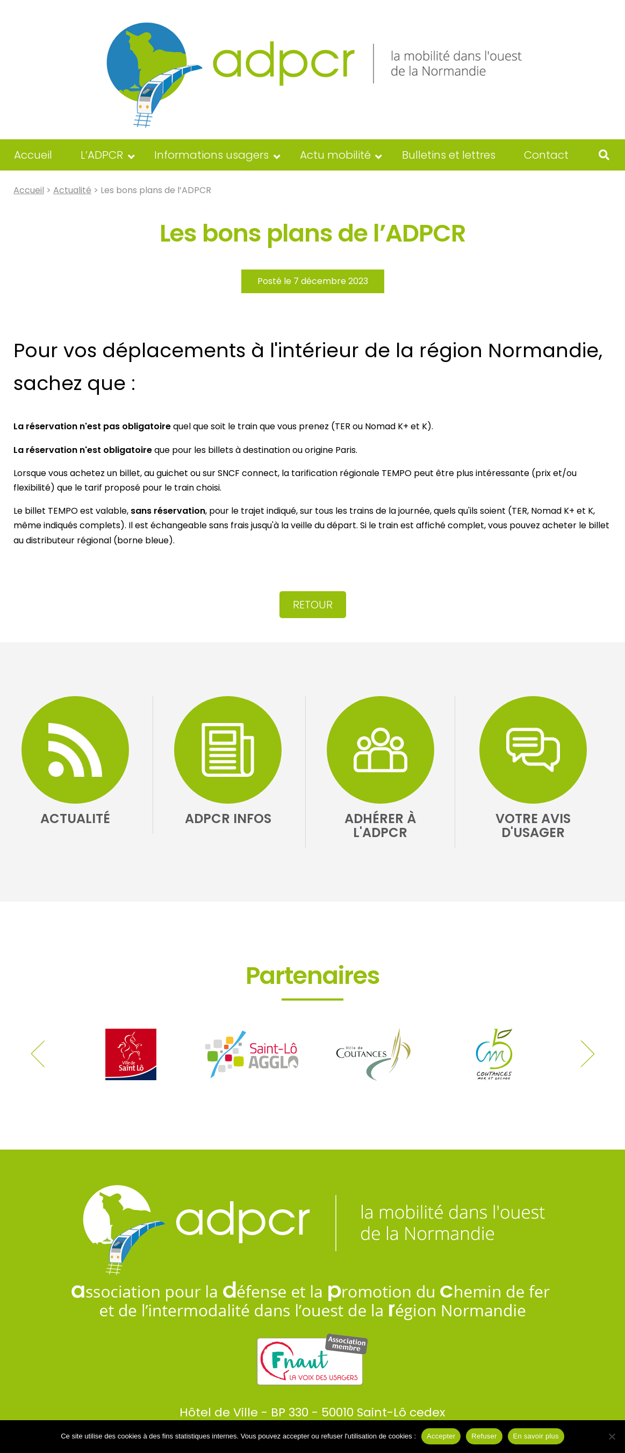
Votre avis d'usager (533, 825)
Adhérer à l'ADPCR (380, 825)
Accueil (28, 190)
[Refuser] (611, 1436)
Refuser (484, 1436)
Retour (313, 604)
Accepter (441, 1436)
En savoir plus (536, 1436)
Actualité (72, 190)
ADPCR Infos (228, 818)
